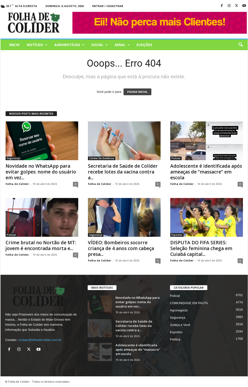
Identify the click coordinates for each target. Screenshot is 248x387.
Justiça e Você (180, 325)
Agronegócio (179, 310)
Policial (175, 158)
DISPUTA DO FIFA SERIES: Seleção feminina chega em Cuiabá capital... (201, 248)
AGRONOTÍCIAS (69, 44)
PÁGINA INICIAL (137, 91)
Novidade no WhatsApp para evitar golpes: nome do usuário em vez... (41, 172)
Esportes (176, 235)
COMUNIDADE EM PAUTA (189, 303)
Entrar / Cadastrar (107, 6)
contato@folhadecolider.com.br (39, 340)
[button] (240, 44)
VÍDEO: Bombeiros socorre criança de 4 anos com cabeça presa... (121, 248)
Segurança (13, 158)
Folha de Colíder (17, 184)
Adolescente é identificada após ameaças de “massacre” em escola (206, 172)
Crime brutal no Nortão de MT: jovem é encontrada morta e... (41, 245)
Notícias (37, 44)
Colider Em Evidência (101, 158)
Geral (122, 44)
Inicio (14, 44)
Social (99, 44)
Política (175, 339)
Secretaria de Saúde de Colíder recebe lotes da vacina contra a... (123, 172)
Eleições (144, 44)
